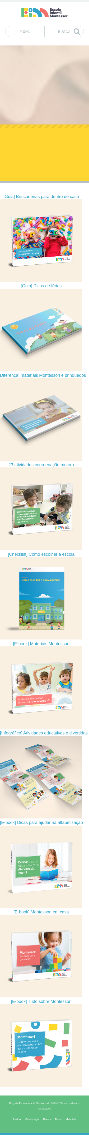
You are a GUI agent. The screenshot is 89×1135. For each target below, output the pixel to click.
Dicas (58, 1119)
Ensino (17, 1119)
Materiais (71, 1119)
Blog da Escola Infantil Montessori (29, 1103)
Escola (47, 1119)
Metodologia (32, 1119)
